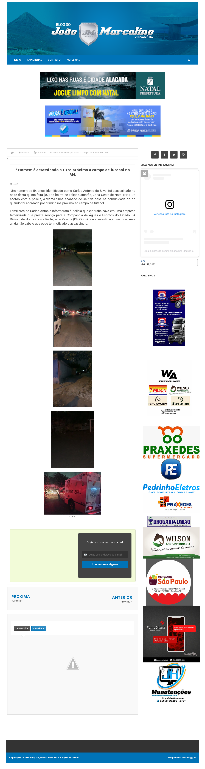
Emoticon (38, 628)
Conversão (22, 628)
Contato (54, 59)
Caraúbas (146, 267)
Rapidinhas (34, 59)
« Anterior (17, 600)
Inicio (17, 59)
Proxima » (126, 601)
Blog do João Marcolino (43, 757)
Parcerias (73, 59)
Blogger (191, 757)
